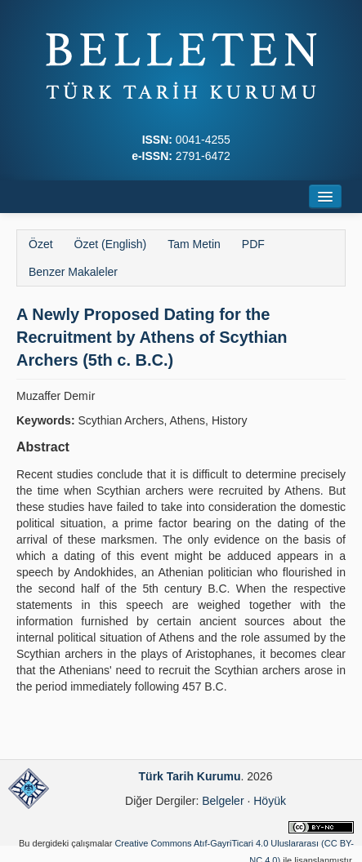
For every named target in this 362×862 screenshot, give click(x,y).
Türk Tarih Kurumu (190, 776)
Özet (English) (110, 244)
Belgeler (223, 800)
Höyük (269, 800)
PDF (253, 244)
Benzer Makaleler (73, 271)
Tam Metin (194, 244)
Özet (41, 244)
